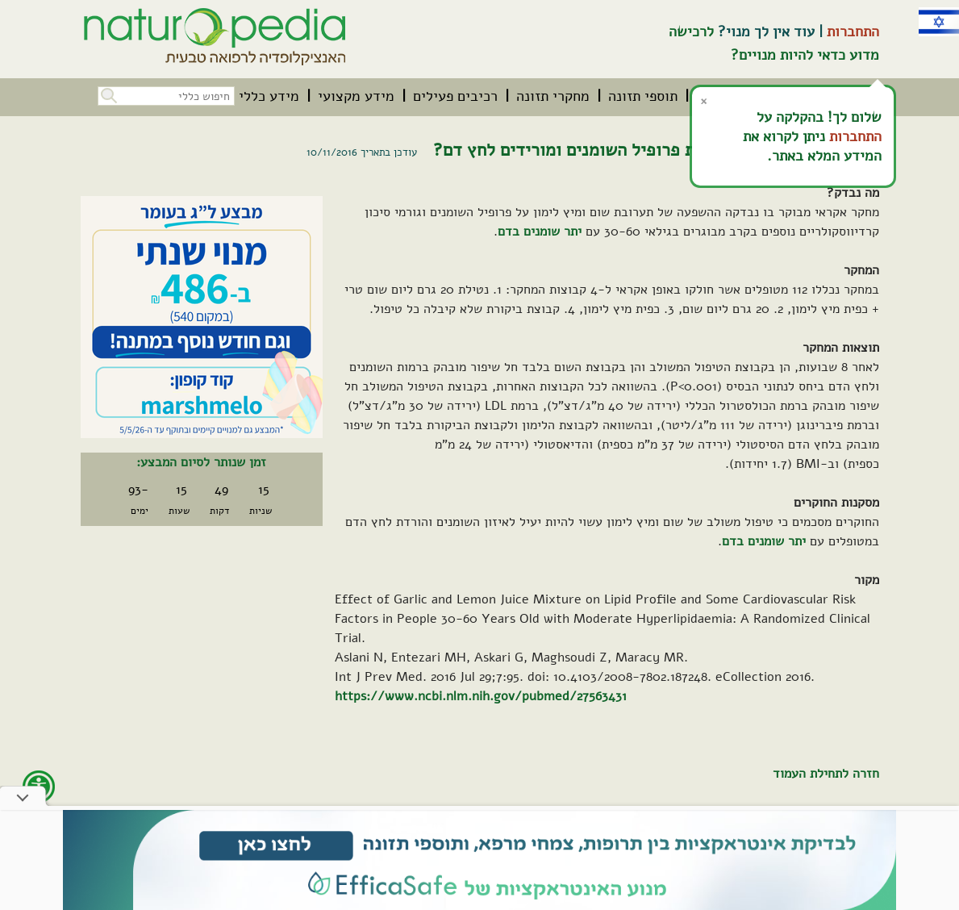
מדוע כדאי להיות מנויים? (805, 55)
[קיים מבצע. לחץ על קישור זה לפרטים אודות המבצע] (202, 317)
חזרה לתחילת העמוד (826, 774)
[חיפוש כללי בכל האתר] (166, 96)
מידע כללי (269, 96)
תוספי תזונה (643, 96)
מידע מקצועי (356, 96)
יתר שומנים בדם (540, 231)
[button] (107, 94)
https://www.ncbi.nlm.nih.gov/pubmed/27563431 (481, 696)
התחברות (853, 31)
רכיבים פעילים (455, 96)
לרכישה (691, 31)
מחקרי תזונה (553, 96)
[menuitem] (643, 96)
